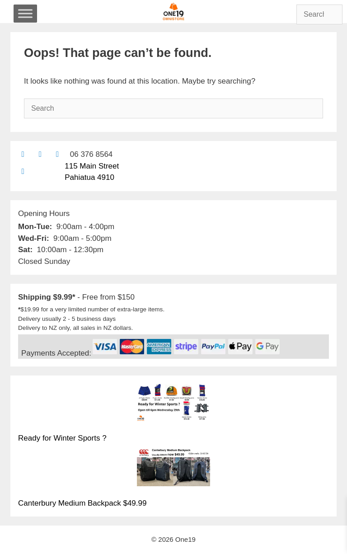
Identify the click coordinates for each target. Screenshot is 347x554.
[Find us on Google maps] (23, 171)
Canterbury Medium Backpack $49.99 (82, 503)
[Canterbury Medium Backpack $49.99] (173, 468)
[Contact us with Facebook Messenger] (57, 154)
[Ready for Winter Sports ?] (173, 404)
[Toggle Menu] (25, 13)
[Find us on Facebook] (40, 154)
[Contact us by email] (23, 154)
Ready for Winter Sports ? (62, 438)
